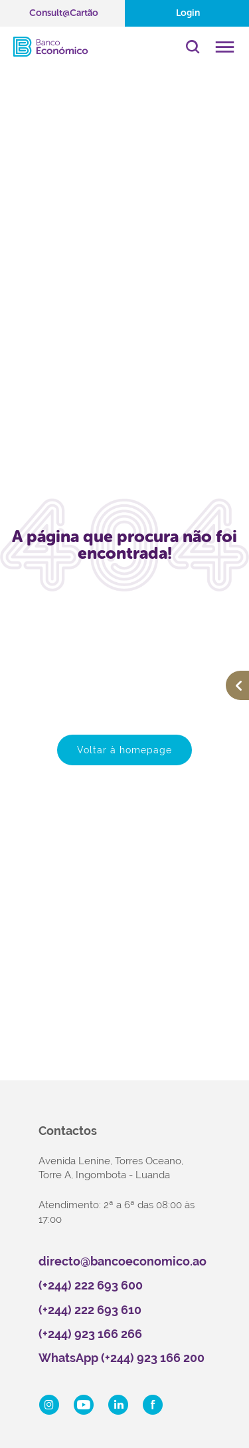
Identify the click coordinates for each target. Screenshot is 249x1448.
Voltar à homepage (124, 750)
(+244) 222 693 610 (90, 1310)
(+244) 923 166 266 (90, 1334)
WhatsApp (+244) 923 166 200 (122, 1358)
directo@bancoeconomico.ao (123, 1261)
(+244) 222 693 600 (91, 1285)
